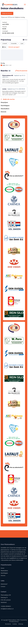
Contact (3, 586)
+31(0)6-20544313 (6, 606)
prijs (7, 65)
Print (25, 40)
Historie (3, 575)
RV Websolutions (14, 621)
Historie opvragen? (14, 47)
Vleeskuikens (4, 570)
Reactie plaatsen (21, 71)
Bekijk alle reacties (8, 99)
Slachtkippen (4, 573)
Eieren (2, 568)
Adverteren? (4, 584)
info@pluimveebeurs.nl (7, 609)
